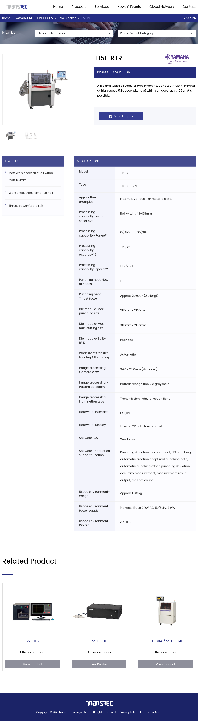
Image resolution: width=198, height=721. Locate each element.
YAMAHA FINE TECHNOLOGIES (34, 18)
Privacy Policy (129, 712)
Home (58, 6)
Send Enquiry (121, 116)
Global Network (161, 6)
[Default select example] (74, 33)
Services (102, 6)
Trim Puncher (67, 18)
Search (188, 17)
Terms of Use (151, 712)
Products (79, 6)
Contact (189, 6)
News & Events (129, 6)
